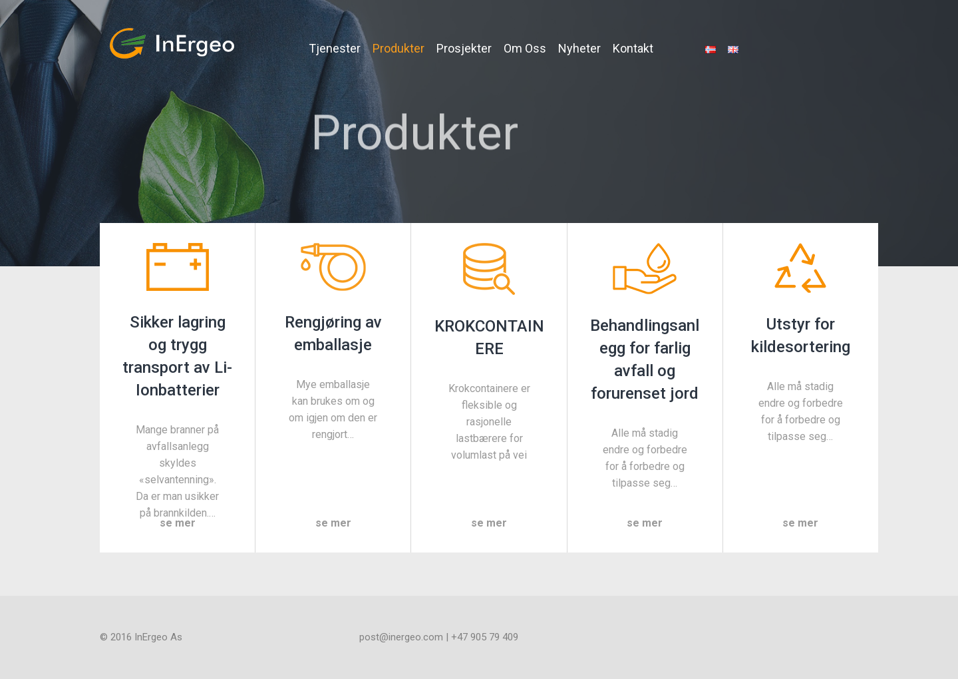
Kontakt (633, 48)
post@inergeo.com (401, 637)
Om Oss (525, 48)
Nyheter (579, 48)
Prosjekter (464, 48)
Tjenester (335, 48)
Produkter (398, 48)
